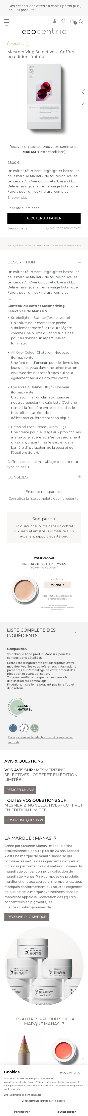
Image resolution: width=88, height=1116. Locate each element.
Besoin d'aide (17, 228)
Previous (84, 91)
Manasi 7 (18, 43)
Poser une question (24, 820)
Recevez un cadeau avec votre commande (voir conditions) (44, 149)
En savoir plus (17, 197)
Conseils (17, 477)
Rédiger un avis (20, 790)
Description (21, 262)
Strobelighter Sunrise (28, 318)
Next (84, 102)
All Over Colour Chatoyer (31, 352)
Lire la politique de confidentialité (22, 1094)
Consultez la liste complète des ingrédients (43, 498)
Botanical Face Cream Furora (34, 427)
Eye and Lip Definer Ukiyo (31, 387)
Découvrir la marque (26, 917)
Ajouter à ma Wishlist (65, 228)
